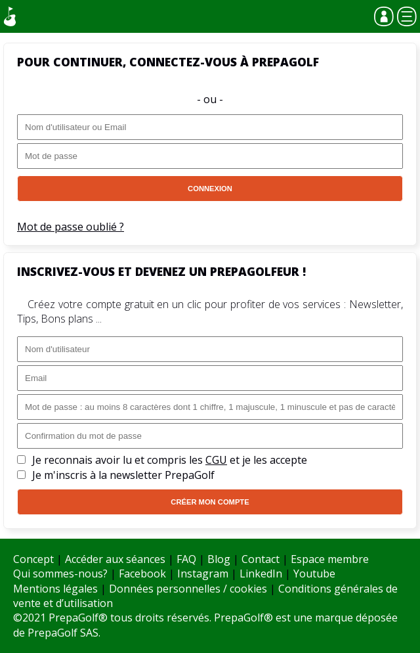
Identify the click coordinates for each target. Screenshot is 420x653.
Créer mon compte (210, 502)
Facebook (142, 573)
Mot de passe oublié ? (70, 226)
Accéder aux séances (115, 559)
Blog (218, 559)
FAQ (186, 559)
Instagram (202, 573)
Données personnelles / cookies (188, 588)
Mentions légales (55, 588)
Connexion (210, 188)
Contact (261, 559)
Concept (33, 559)
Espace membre (330, 559)
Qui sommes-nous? (60, 573)
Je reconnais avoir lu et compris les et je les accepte (169, 460)
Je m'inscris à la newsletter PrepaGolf (123, 475)
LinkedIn (261, 573)
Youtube (314, 573)
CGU (216, 460)
